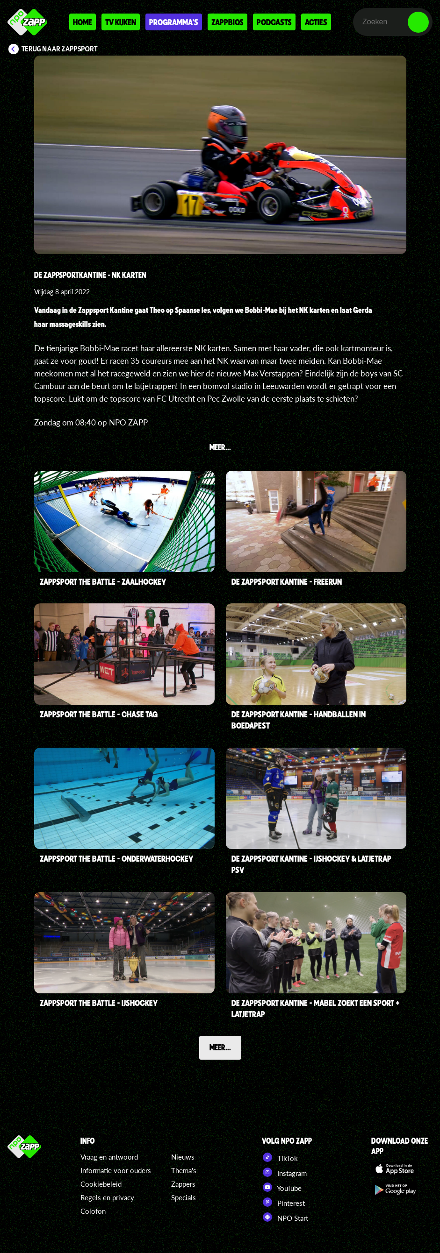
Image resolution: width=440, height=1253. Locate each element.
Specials (183, 1197)
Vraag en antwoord (109, 1157)
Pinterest (283, 1202)
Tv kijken (120, 22)
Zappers (183, 1184)
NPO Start (285, 1217)
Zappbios (227, 22)
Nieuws (183, 1157)
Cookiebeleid (101, 1184)
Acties (316, 22)
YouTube (282, 1187)
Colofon (93, 1211)
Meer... (220, 1047)
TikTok (280, 1157)
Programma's (173, 22)
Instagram (284, 1172)
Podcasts (274, 22)
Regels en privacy (107, 1197)
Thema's (183, 1170)
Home (82, 22)
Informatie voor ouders (115, 1170)
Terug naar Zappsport (60, 49)
